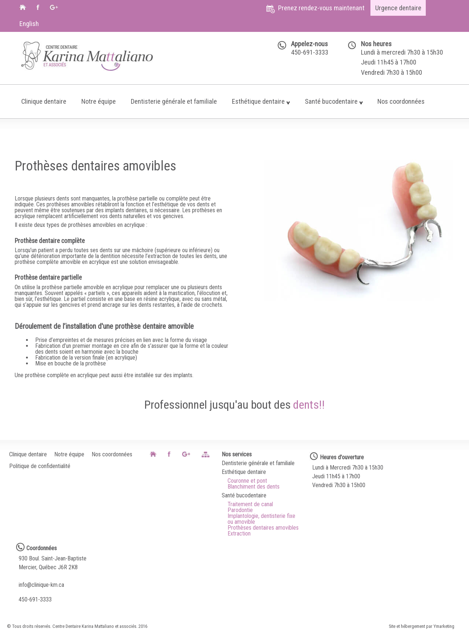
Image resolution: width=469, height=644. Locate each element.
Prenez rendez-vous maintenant (315, 8)
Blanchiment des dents (254, 487)
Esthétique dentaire (261, 101)
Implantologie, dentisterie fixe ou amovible (261, 519)
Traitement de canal (250, 504)
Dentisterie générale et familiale (174, 101)
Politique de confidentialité (39, 466)
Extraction (239, 534)
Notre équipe (98, 101)
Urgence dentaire (398, 8)
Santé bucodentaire (334, 101)
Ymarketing (443, 626)
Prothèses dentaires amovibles (263, 528)
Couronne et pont (247, 481)
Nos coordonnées (401, 101)
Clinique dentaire (43, 101)
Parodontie (240, 510)
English (29, 23)
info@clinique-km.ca (41, 585)
